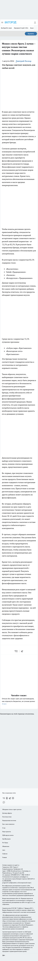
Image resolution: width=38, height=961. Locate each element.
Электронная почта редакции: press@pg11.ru (15, 877)
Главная (4, 857)
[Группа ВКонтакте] (3, 798)
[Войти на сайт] (35, 22)
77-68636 (19, 908)
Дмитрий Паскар (23, 61)
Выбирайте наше (6, 28)
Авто (3, 850)
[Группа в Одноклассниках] (6, 798)
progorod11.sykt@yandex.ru (10, 882)
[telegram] (23, 651)
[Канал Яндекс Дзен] (12, 798)
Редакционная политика (9, 820)
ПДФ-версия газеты (7, 835)
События (4, 853)
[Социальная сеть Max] (3, 802)
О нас (3, 828)
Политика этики (6, 817)
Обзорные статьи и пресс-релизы (11, 809)
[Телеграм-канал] (9, 798)
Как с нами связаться (8, 824)
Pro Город (5, 842)
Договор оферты (7, 813)
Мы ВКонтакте (6, 839)
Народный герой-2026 (21, 28)
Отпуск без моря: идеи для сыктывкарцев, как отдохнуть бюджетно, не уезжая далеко (19, 701)
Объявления (5, 846)
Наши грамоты (6, 831)
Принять (31, 34)
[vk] (16, 651)
